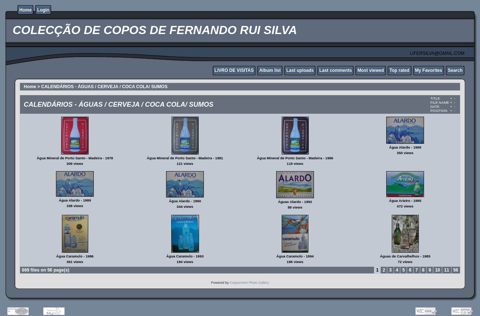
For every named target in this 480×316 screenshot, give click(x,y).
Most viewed (370, 70)
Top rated (400, 70)
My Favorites (428, 70)
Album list (270, 70)
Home (25, 10)
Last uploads (300, 70)
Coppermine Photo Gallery (249, 283)
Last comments (335, 70)
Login (43, 10)
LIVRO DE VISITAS (234, 70)
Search (455, 70)
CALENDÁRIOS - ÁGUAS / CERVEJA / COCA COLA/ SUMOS (104, 86)
